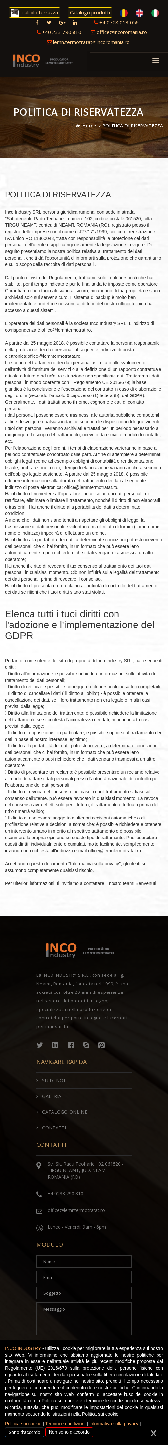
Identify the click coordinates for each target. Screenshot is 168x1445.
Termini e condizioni (65, 1423)
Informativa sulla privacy (113, 1423)
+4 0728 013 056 (116, 22)
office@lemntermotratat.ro (76, 1210)
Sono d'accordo (24, 1432)
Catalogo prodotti (90, 12)
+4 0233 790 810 (65, 1193)
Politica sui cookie (23, 1423)
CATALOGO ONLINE (61, 1112)
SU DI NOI (50, 1080)
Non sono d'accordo (69, 1432)
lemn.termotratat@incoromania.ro (88, 42)
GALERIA (48, 1096)
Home (89, 126)
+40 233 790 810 (59, 32)
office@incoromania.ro (119, 32)
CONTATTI (51, 1128)
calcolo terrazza (34, 13)
